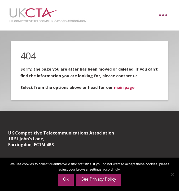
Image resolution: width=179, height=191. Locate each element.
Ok (66, 179)
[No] (172, 174)
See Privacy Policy (98, 179)
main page (124, 87)
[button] (163, 15)
